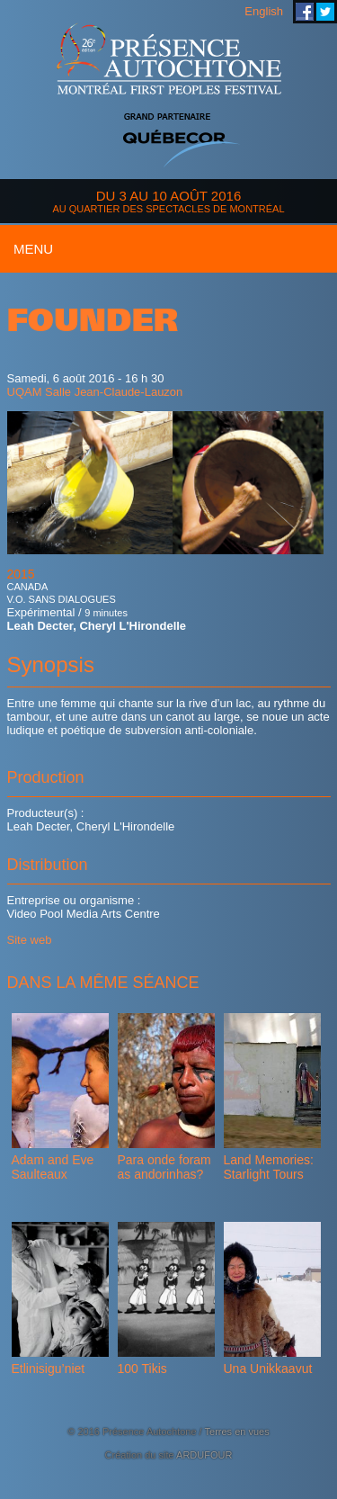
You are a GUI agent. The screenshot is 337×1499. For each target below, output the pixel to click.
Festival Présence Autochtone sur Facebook (305, 12)
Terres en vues (237, 1431)
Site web (29, 940)
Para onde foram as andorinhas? (164, 1167)
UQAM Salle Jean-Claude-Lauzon (95, 392)
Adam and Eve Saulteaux (53, 1167)
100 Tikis (142, 1368)
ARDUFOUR (204, 1455)
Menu (33, 248)
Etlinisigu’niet (48, 1368)
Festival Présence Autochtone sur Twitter (325, 12)
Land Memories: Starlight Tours (269, 1167)
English (263, 11)
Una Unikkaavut (268, 1368)
